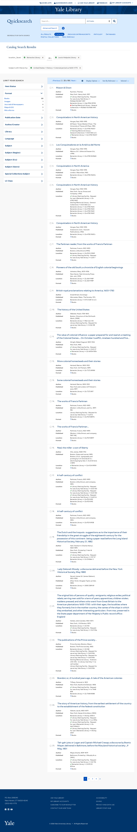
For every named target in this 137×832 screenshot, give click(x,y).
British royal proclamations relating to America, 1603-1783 (85, 290)
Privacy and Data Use (105, 805)
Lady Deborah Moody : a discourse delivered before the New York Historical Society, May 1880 (89, 570)
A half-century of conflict (70, 475)
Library (8, 131)
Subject (8, 145)
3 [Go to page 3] (92, 779)
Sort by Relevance (109, 81)
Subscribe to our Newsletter (63, 805)
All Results (46, 34)
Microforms (9, 110)
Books (6, 98)
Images (7, 101)
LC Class (9, 180)
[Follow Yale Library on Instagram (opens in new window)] (8, 809)
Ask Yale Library (86, 3)
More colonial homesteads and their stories (78, 361)
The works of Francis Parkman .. (73, 426)
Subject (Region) (13, 152)
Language (9, 138)
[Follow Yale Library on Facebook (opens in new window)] (5, 809)
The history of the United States (73, 309)
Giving (99, 801)
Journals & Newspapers (13, 104)
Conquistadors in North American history (77, 117)
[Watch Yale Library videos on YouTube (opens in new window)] (11, 809)
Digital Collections (50, 37)
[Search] (62, 21)
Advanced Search (50, 28)
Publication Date (12, 117)
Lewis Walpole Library (65, 58)
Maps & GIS (9, 107)
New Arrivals (68, 37)
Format (8, 93)
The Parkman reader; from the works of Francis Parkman (84, 244)
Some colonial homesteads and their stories (78, 380)
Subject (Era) (11, 159)
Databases (110, 34)
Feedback (102, 3)
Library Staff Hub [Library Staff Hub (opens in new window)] (103, 808)
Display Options (91, 81)
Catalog (59, 34)
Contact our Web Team (61, 808)
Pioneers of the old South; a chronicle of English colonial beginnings (89, 267)
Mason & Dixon (63, 87)
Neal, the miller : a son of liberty (72, 447)
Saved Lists (46, 3)
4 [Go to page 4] (96, 779)
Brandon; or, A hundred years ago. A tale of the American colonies (89, 678)
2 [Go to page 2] (88, 779)
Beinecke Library (32, 58)
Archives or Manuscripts (79, 34)
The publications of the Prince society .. (76, 640)
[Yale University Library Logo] (68, 10)
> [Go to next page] (100, 779)
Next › (73, 81)
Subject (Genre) (12, 166)
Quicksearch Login (63, 3)
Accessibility (101, 798)
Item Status (10, 86)
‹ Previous (64, 80)
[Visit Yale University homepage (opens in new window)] (9, 822)
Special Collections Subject (17, 173)
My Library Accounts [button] (120, 3)
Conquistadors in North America (72, 166)
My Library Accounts (60, 801)
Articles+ (98, 34)
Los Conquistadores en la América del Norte (78, 144)
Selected (123, 81)
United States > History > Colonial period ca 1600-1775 (53, 68)
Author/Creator (12, 124)
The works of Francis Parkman (72, 401)
